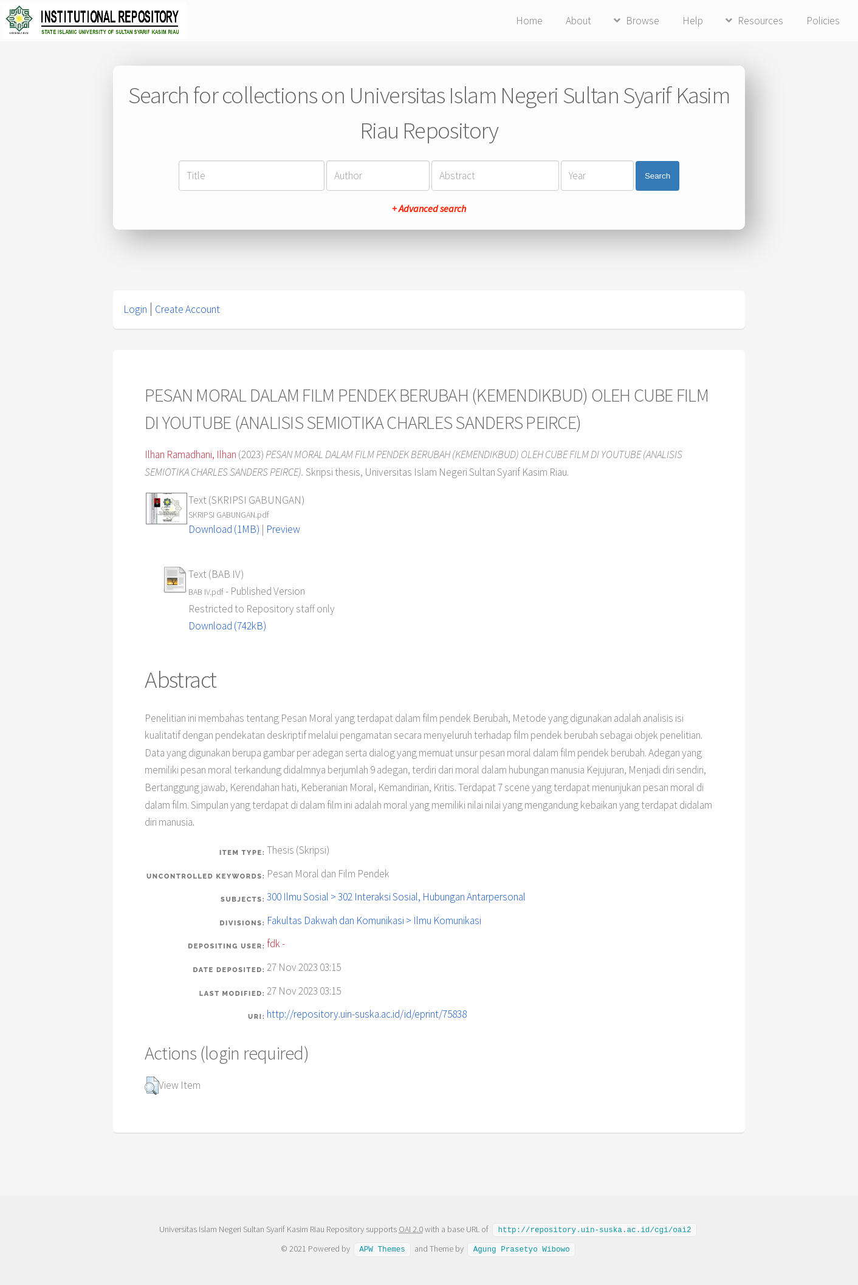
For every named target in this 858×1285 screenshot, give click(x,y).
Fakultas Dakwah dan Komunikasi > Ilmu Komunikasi (374, 920)
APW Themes (382, 1247)
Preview (283, 529)
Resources (760, 20)
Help (692, 20)
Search (657, 175)
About (578, 20)
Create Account (187, 309)
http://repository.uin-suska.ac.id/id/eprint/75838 (367, 1014)
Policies (823, 20)
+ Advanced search (429, 208)
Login (135, 309)
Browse (642, 20)
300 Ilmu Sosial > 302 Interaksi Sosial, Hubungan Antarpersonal (396, 896)
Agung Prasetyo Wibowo (521, 1247)
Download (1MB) (223, 529)
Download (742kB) (227, 625)
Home (529, 20)
